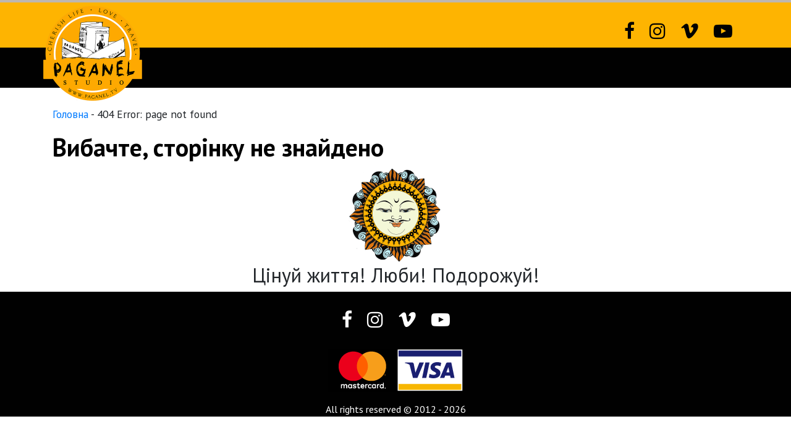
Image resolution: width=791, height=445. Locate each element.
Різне (547, 68)
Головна (70, 114)
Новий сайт (284, 68)
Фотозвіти (373, 68)
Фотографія (462, 68)
